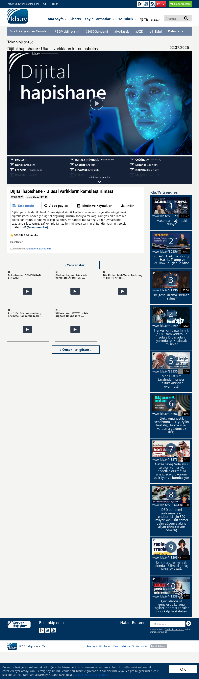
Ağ (44, 3)
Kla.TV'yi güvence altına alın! (23, 3)
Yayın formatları (99, 19)
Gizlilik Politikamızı (174, 629)
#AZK (139, 31)
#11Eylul (155, 31)
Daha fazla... (177, 31)
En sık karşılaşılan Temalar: (29, 31)
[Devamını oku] (37, 227)
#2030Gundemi (97, 31)
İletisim (54, 3)
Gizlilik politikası (140, 646)
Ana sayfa (57, 19)
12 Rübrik (127, 19)
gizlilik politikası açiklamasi (90, 675)
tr (151, 19)
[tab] (26, 205)
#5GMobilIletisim (67, 31)
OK (183, 669)
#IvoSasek (121, 31)
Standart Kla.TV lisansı (39, 248)
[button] (161, 4)
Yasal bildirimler (122, 646)
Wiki (101, 646)
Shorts (75, 19)
